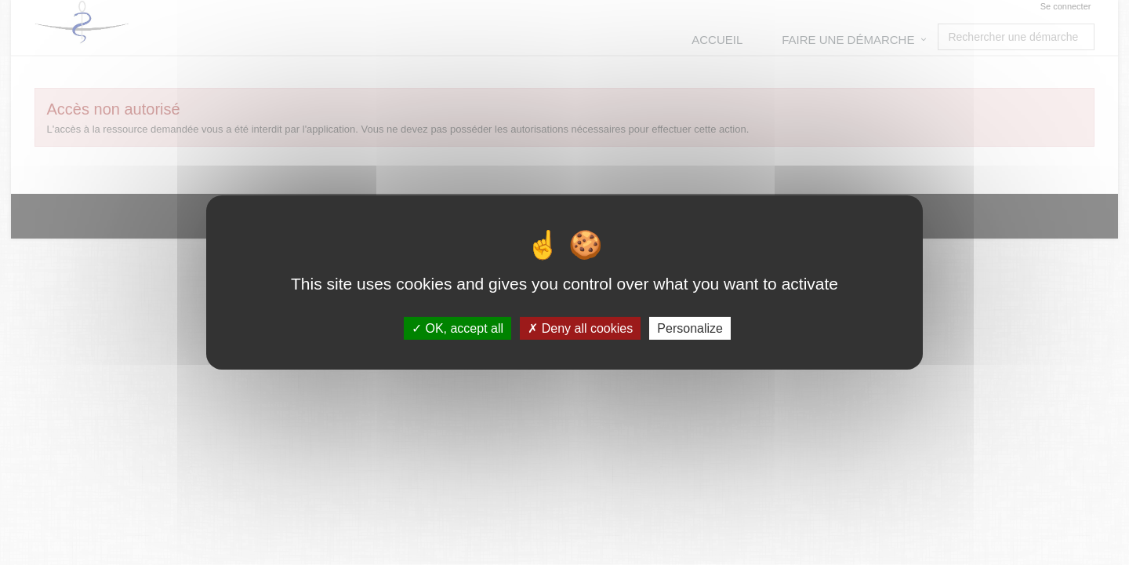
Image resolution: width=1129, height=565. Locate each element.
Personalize (690, 328)
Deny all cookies (580, 328)
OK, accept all (457, 328)
